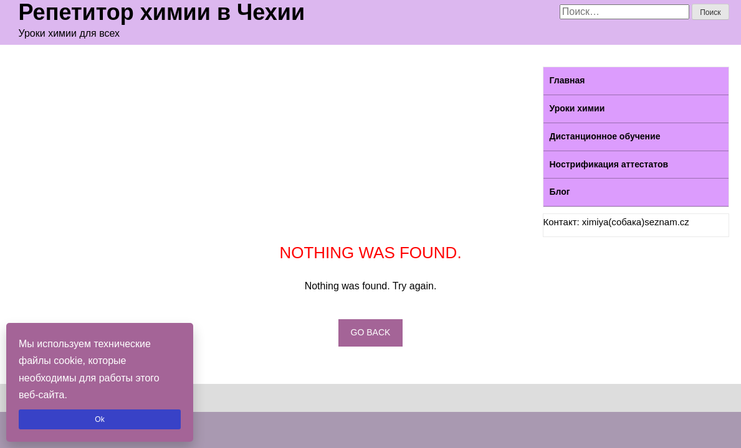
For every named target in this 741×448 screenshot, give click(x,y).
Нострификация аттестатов (609, 164)
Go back (371, 332)
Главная (567, 80)
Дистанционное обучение (605, 136)
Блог (560, 192)
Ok (99, 419)
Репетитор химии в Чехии (162, 12)
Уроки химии (577, 108)
